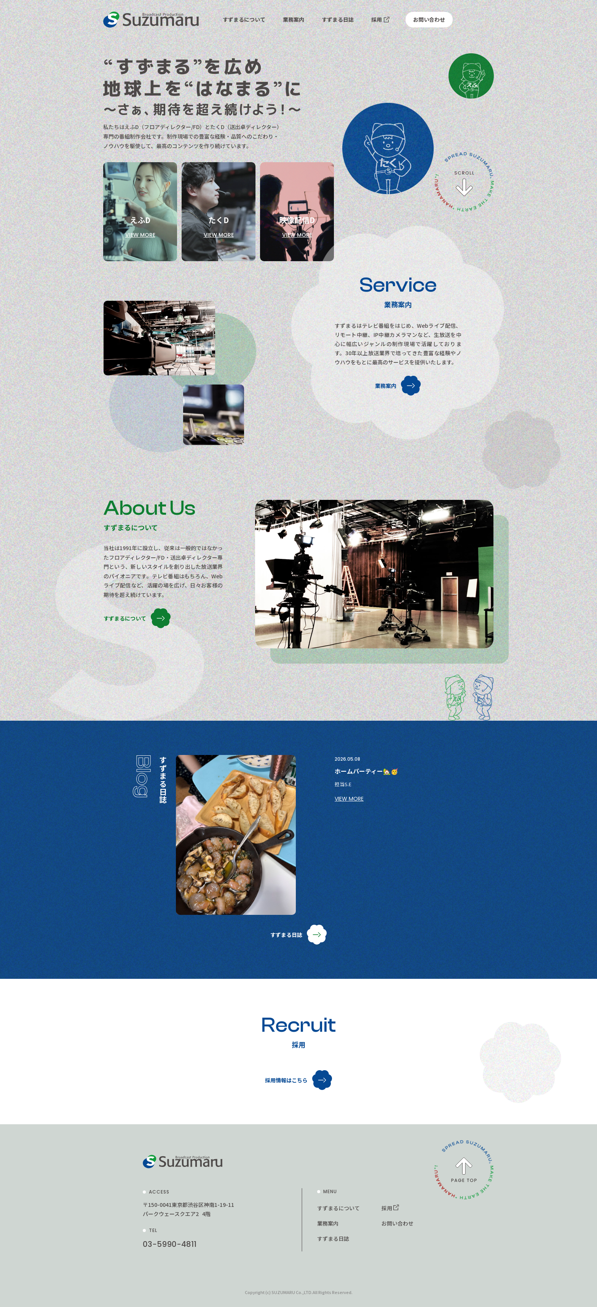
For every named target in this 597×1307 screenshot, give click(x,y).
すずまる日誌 (338, 19)
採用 (376, 19)
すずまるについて (244, 19)
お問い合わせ (429, 19)
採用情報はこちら (286, 1080)
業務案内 (293, 19)
